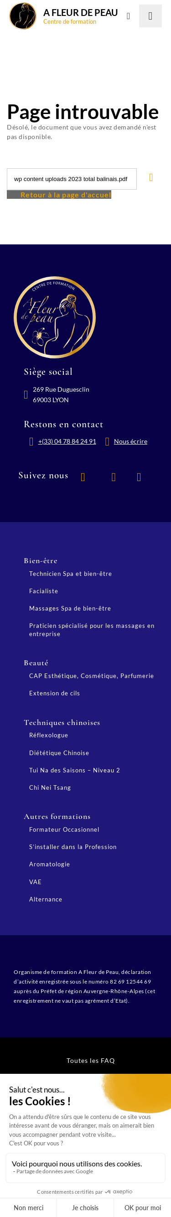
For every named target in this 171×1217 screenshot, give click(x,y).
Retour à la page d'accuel (66, 194)
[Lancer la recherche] (150, 16)
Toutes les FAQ (91, 1060)
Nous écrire (130, 441)
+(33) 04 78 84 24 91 (67, 441)
